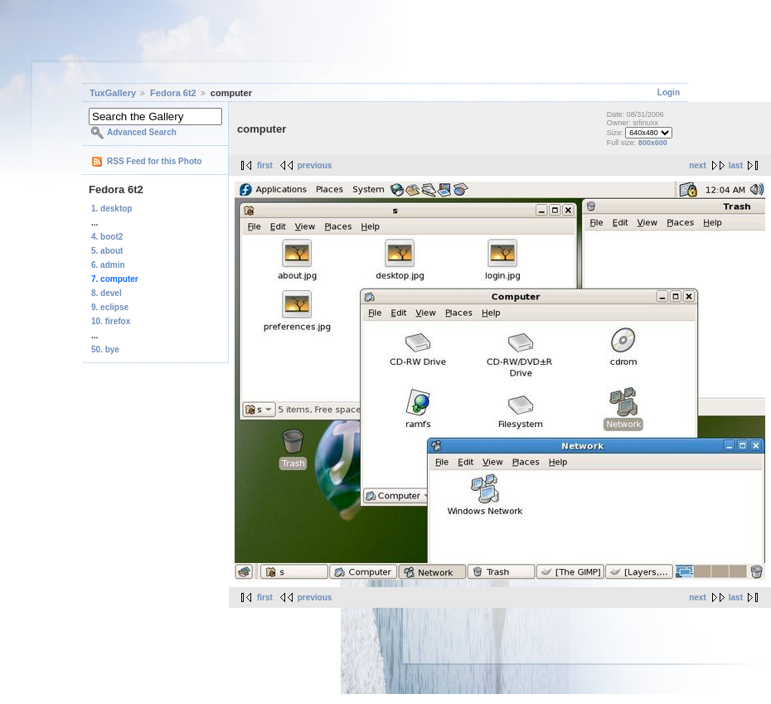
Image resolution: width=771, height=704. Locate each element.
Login (668, 92)
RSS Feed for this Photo (154, 161)
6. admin (108, 264)
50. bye (105, 349)
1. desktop (111, 208)
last (736, 165)
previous (315, 165)
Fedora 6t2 (173, 93)
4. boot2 (107, 236)
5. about (107, 250)
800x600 (652, 142)
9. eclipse (109, 307)
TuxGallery (113, 93)
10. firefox (110, 321)
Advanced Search (142, 132)
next (697, 165)
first (265, 165)
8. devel (106, 293)
